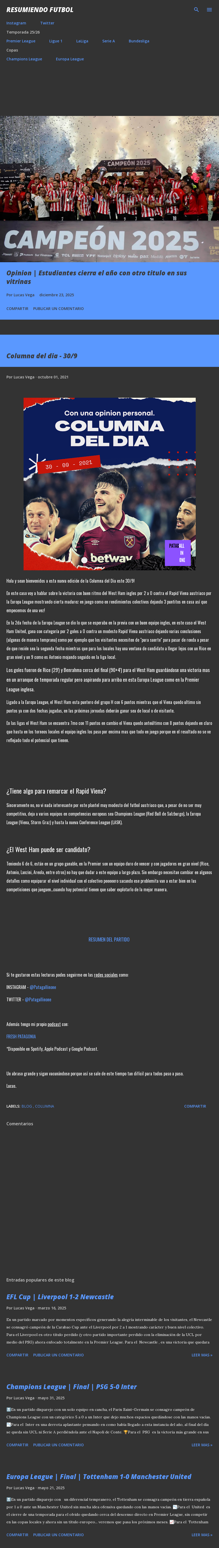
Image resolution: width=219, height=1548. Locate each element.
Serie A (108, 40)
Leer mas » (202, 1354)
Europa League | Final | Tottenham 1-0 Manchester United (98, 1476)
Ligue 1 (55, 40)
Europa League (70, 58)
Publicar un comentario (58, 308)
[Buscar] (196, 9)
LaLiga (82, 40)
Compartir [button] (17, 308)
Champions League (24, 58)
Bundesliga (139, 40)
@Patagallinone (43, 987)
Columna (44, 1106)
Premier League (20, 40)
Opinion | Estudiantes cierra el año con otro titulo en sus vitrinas (96, 277)
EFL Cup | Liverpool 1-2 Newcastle (60, 1296)
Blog (27, 1106)
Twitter (47, 22)
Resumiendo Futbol (40, 9)
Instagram (16, 22)
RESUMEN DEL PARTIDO (110, 939)
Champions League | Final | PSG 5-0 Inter (71, 1386)
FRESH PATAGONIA (21, 1036)
